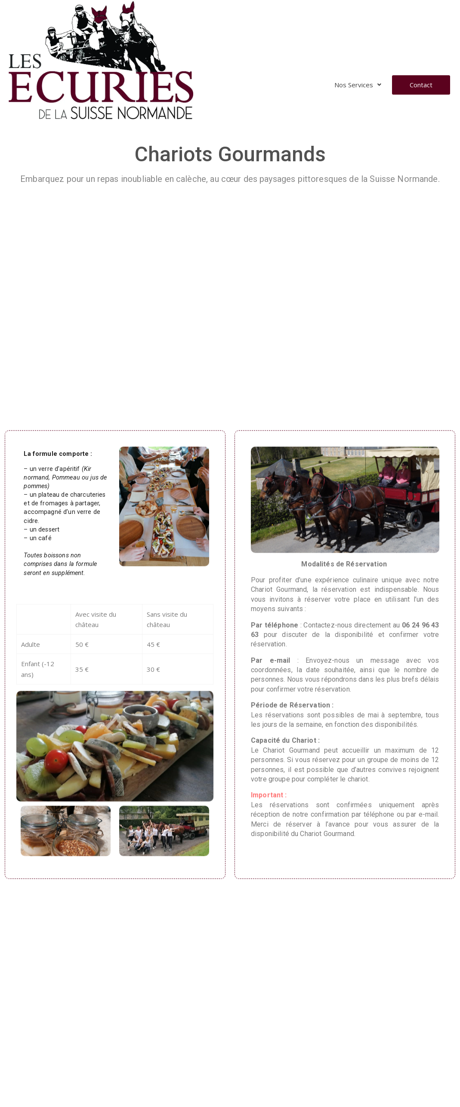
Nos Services (357, 84)
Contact (421, 84)
